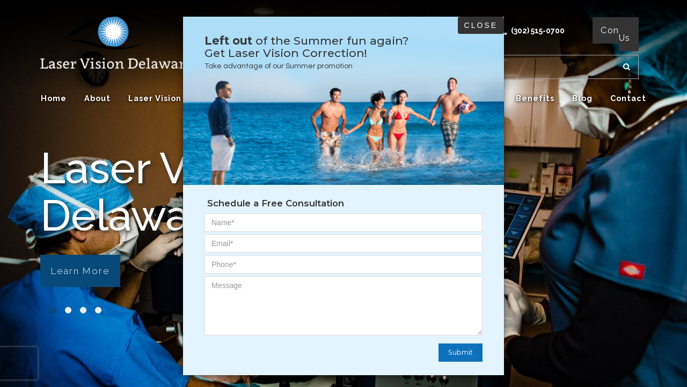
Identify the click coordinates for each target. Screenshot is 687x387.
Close (481, 25)
